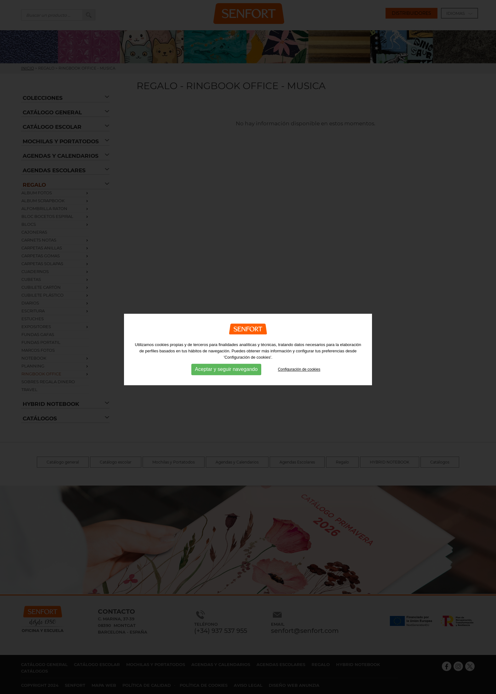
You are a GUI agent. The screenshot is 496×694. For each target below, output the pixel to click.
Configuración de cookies (299, 372)
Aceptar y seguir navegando (226, 372)
